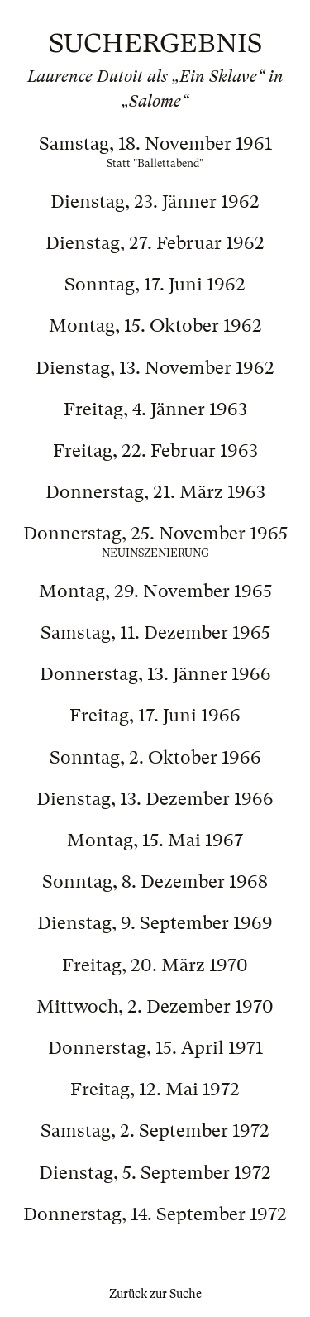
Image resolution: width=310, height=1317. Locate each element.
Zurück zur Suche (155, 1293)
